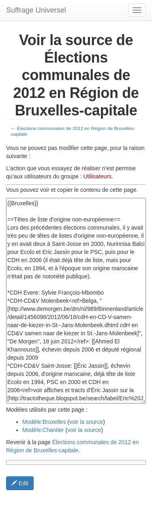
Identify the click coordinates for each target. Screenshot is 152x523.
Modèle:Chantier (43, 430)
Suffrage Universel (36, 10)
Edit (19, 483)
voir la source (86, 422)
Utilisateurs (97, 176)
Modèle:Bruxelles (44, 422)
